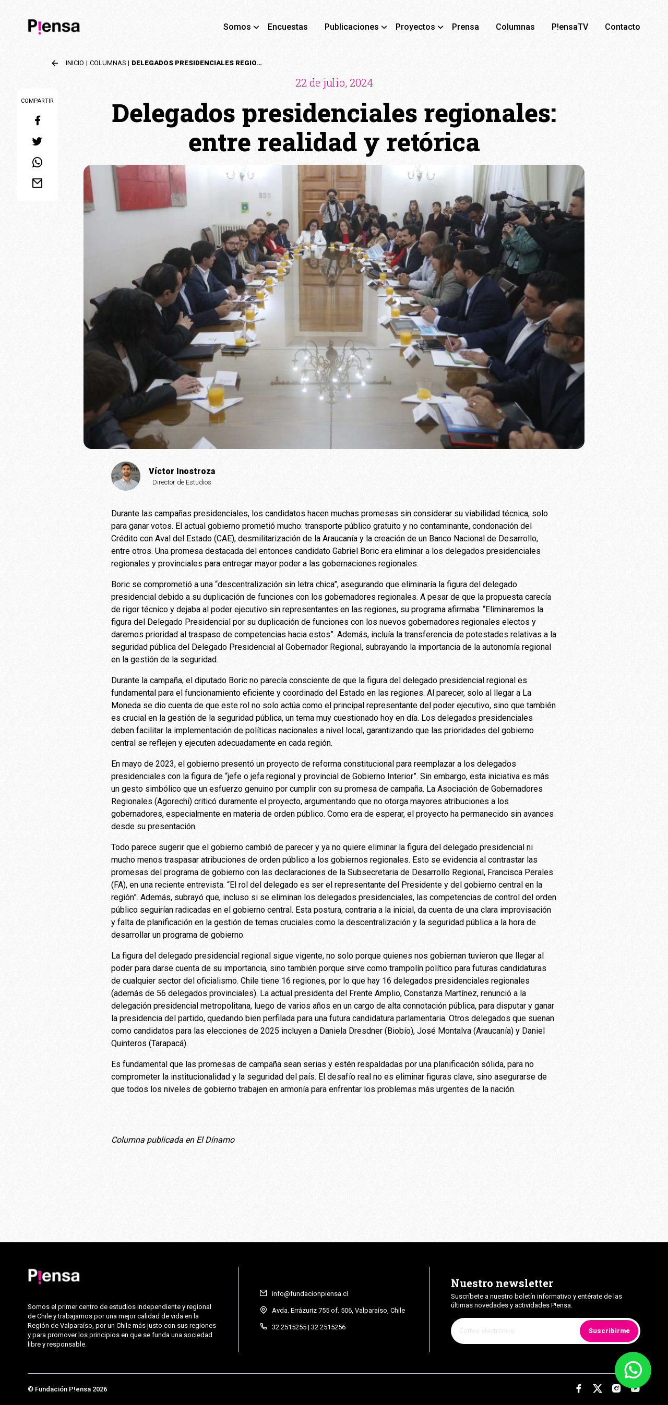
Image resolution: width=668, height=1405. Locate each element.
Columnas (515, 27)
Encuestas (288, 27)
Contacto (622, 27)
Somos (237, 27)
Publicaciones (352, 27)
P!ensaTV (570, 27)
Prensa (465, 27)
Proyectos (415, 27)
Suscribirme (609, 1331)
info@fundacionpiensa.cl (310, 1294)
